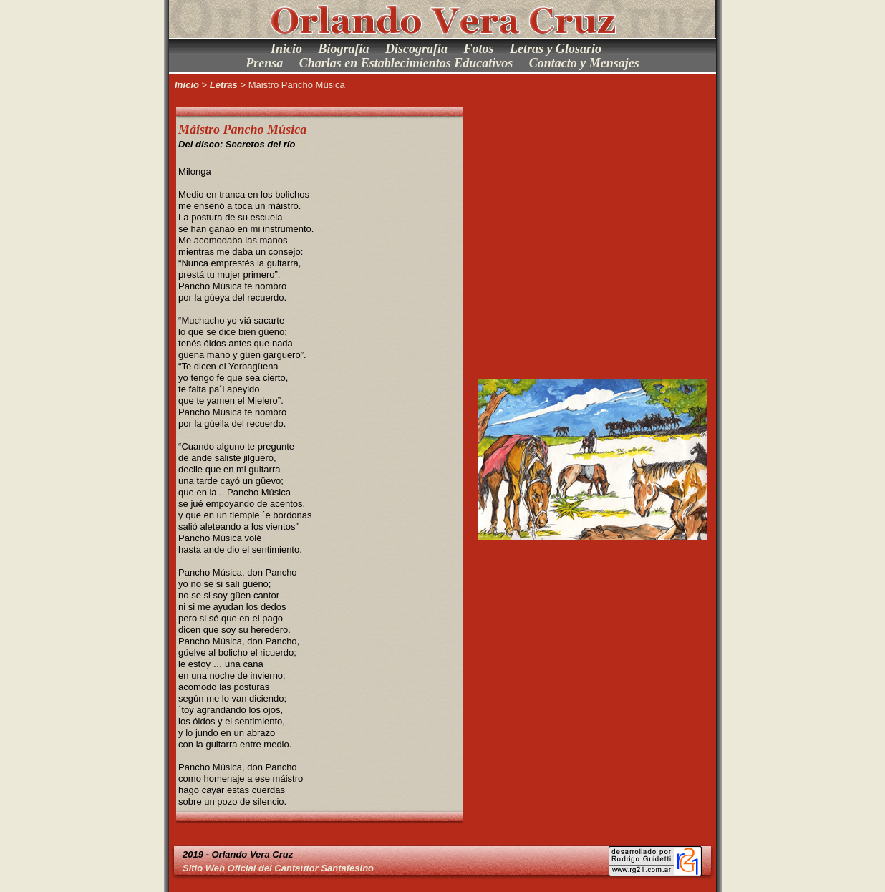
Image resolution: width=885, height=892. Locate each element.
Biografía (343, 49)
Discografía (416, 49)
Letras (224, 84)
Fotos (479, 49)
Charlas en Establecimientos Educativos (406, 63)
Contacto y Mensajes (584, 63)
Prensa (264, 63)
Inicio (286, 49)
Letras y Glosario (555, 49)
